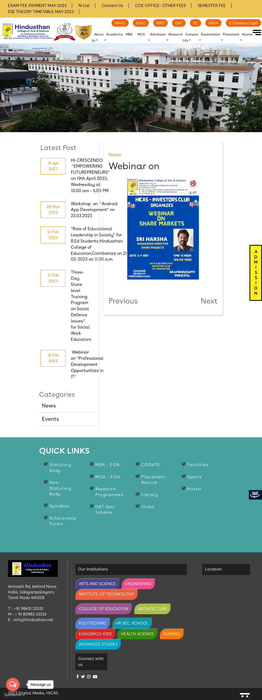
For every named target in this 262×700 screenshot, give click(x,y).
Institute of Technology (106, 594)
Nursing (171, 634)
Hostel (194, 489)
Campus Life (190, 37)
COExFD (150, 464)
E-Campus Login (243, 23)
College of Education (103, 608)
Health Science (137, 634)
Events (50, 419)
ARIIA (213, 23)
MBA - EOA (107, 464)
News (49, 405)
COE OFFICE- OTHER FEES (160, 5)
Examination (210, 34)
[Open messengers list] (12, 684)
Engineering (138, 583)
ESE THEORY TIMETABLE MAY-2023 (41, 11)
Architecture (152, 608)
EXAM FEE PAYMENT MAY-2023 (37, 5)
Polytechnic (93, 623)
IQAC (141, 23)
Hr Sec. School (132, 623)
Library (149, 494)
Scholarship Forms (63, 521)
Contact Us (112, 5)
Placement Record (153, 480)
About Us (98, 37)
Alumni (247, 34)
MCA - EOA (107, 477)
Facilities (197, 464)
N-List (84, 5)
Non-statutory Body (61, 488)
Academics (114, 34)
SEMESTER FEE (212, 5)
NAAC (120, 23)
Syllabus (59, 506)
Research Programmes (109, 492)
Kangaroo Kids (95, 634)
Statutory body (61, 467)
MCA (141, 34)
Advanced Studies (98, 644)
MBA (129, 34)
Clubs (147, 506)
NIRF (160, 23)
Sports (194, 477)
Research (176, 34)
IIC (195, 23)
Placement (231, 34)
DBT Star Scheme (105, 509)
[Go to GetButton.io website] (12, 694)
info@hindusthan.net (33, 619)
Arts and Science (97, 583)
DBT (178, 23)
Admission (158, 34)
